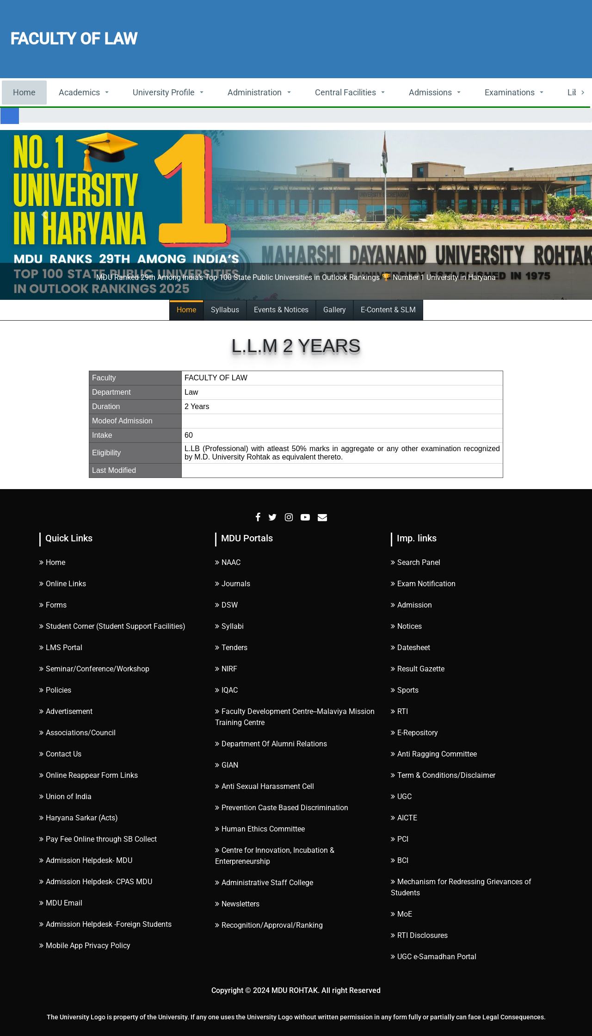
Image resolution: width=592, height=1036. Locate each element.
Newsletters (237, 904)
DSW (226, 605)
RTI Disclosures (419, 935)
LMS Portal (60, 647)
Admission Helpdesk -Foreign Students (105, 924)
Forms (53, 605)
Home (24, 92)
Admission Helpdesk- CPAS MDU (95, 881)
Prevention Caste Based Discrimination (281, 807)
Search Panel (415, 562)
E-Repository (414, 732)
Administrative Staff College (264, 882)
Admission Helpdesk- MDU (85, 860)
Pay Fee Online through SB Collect (98, 839)
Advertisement (65, 711)
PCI (399, 839)
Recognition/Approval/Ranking (269, 925)
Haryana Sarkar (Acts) (78, 817)
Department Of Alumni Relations (271, 743)
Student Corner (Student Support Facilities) (112, 626)
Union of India (65, 796)
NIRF (226, 668)
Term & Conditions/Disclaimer (443, 775)
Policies (55, 690)
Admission (411, 605)
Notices (406, 626)
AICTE (404, 817)
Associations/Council (77, 732)
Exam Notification (423, 583)
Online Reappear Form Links (88, 775)
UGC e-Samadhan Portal (433, 956)
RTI (399, 711)
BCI (399, 860)
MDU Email (60, 903)
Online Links (62, 583)
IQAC (226, 690)
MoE (401, 914)
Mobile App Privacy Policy (84, 945)
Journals (232, 583)
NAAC (227, 562)
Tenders (231, 647)
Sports (405, 690)
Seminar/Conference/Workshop (94, 668)
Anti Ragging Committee (434, 754)
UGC (401, 796)
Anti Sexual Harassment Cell (264, 786)
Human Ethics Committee (260, 829)
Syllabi (229, 626)
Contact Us (60, 754)
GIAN (226, 765)
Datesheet (410, 647)
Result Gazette (417, 668)
